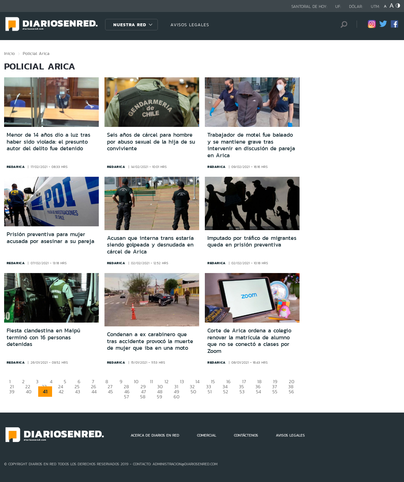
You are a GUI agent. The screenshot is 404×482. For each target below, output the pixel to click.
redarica (16, 166)
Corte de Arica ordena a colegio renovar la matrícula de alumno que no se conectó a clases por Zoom (249, 340)
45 (110, 391)
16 (228, 381)
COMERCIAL (206, 435)
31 (176, 386)
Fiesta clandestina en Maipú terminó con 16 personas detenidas (43, 337)
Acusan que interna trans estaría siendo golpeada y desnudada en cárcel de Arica (150, 245)
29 (143, 386)
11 (151, 381)
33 (208, 386)
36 (258, 386)
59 (159, 396)
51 (210, 391)
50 (193, 391)
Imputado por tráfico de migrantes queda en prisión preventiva (251, 241)
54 (258, 391)
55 (274, 391)
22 (27, 386)
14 (197, 381)
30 (160, 386)
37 (274, 386)
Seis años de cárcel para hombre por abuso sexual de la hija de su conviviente (151, 141)
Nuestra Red (129, 24)
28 (126, 386)
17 (244, 381)
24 (60, 386)
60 (177, 396)
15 (213, 381)
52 (225, 391)
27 (110, 386)
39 (12, 391)
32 (192, 386)
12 (166, 381)
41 (45, 391)
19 (275, 381)
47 (143, 391)
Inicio (9, 53)
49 (176, 391)
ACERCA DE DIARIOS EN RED (155, 435)
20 (291, 381)
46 (127, 391)
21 (12, 386)
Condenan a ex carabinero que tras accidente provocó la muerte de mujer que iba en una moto (150, 341)
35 (241, 386)
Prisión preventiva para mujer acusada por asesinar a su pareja (50, 237)
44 (94, 391)
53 (242, 391)
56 (291, 391)
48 (160, 391)
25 (77, 386)
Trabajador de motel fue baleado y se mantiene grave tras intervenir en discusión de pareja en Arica (251, 145)
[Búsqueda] (342, 24)
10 (136, 381)
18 (259, 381)
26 (93, 386)
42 (61, 391)
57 (126, 396)
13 (182, 381)
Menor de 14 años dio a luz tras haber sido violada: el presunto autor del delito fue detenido (48, 141)
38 (291, 386)
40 (29, 391)
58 (143, 396)
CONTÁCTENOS (246, 435)
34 (225, 386)
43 (77, 391)
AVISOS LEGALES (189, 24)
